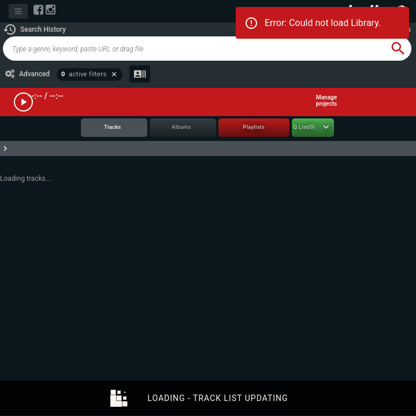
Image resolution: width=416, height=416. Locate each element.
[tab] (114, 128)
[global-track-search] (194, 48)
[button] (34, 29)
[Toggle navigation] (18, 11)
